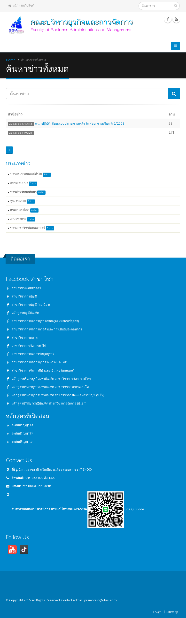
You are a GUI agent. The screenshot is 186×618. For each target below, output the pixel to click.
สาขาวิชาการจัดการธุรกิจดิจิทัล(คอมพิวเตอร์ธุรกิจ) (45, 321)
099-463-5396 (77, 509)
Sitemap (172, 612)
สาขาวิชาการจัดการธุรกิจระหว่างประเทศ (39, 362)
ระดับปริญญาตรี (22, 425)
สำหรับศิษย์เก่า (24, 210)
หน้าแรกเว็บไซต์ (21, 5)
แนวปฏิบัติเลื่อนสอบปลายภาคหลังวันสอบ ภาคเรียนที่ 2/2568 (79, 123)
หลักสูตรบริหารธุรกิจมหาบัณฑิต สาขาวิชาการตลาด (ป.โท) (50, 387)
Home (11, 60)
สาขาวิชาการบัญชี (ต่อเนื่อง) (31, 305)
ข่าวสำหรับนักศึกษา (28, 192)
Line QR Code (115, 509)
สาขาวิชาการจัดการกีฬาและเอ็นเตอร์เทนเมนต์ (43, 370)
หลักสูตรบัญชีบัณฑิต (25, 313)
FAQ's (157, 612)
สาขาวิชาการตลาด (25, 338)
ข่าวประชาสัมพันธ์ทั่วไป (30, 174)
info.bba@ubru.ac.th (36, 486)
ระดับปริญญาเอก (23, 442)
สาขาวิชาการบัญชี (24, 296)
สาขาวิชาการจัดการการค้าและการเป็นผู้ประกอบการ (47, 329)
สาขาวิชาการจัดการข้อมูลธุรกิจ (33, 354)
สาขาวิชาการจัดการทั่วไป (29, 346)
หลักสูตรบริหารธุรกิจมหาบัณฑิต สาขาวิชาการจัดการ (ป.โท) (51, 379)
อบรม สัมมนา (23, 183)
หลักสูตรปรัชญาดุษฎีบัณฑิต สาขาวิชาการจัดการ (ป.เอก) (49, 403)
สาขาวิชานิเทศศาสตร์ (26, 288)
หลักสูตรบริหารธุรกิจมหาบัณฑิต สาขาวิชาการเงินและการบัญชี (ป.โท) (58, 395)
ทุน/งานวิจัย (22, 201)
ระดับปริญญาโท (22, 433)
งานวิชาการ (22, 219)
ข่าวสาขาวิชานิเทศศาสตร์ (32, 228)
